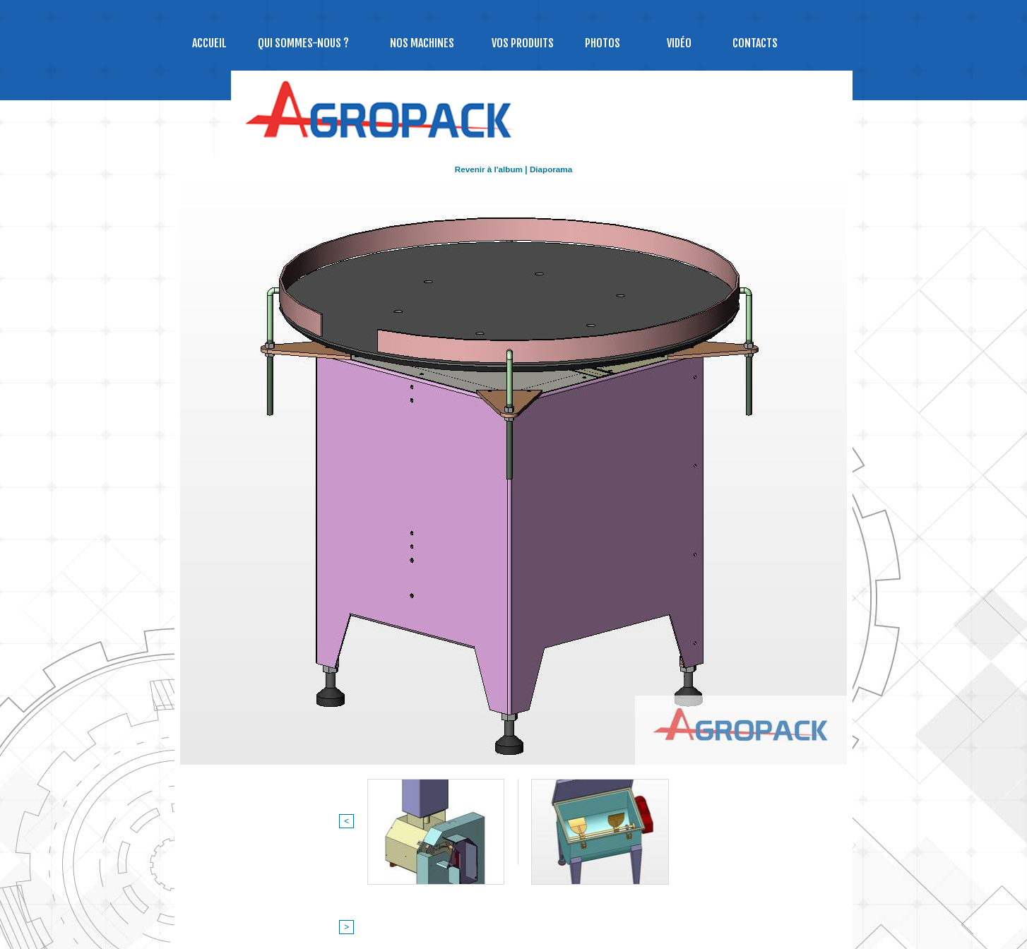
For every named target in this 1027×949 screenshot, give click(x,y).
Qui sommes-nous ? (303, 43)
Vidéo (679, 43)
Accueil (209, 43)
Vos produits (523, 43)
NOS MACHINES (422, 43)
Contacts (755, 43)
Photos (602, 43)
